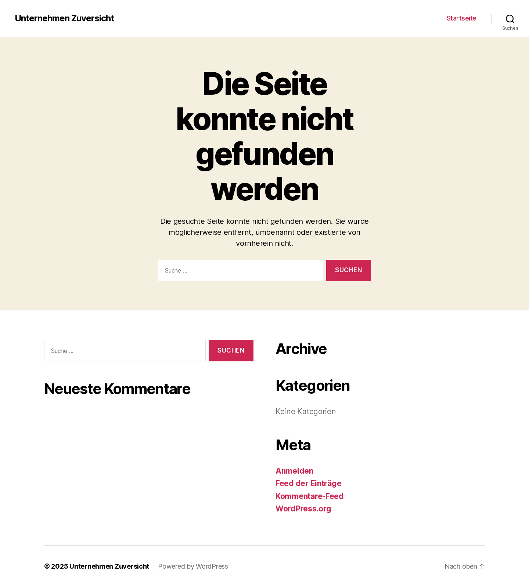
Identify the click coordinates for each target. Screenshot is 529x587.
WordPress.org (303, 508)
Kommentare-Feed (310, 496)
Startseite (461, 18)
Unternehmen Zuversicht (64, 18)
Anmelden (294, 470)
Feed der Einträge (308, 483)
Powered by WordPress (193, 566)
